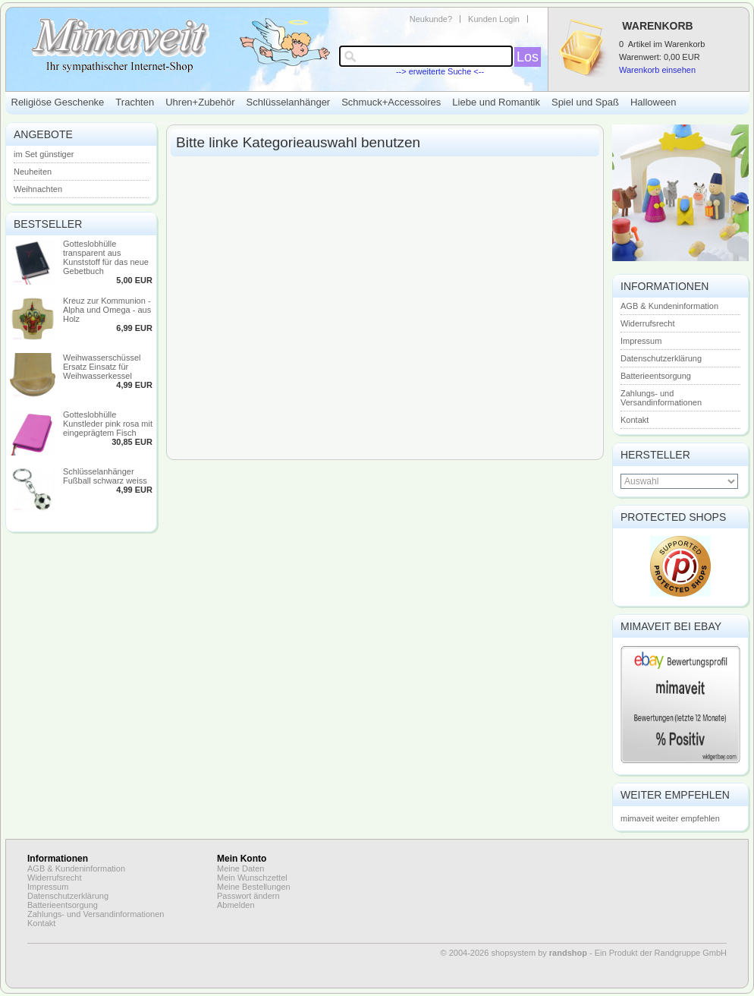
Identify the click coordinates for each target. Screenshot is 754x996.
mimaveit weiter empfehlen (670, 818)
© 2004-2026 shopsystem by (514, 952)
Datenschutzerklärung (661, 358)
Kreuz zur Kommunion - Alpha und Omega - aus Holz (107, 309)
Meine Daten (240, 868)
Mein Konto (241, 858)
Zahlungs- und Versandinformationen (661, 398)
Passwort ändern (248, 895)
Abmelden (236, 904)
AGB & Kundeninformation (669, 305)
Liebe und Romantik (496, 102)
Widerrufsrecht (647, 323)
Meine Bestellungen (254, 886)
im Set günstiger (44, 154)
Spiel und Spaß (585, 102)
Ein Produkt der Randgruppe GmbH (661, 952)
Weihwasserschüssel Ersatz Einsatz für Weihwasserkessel (102, 366)
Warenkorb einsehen (657, 69)
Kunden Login (494, 19)
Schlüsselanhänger (289, 102)
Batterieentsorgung (655, 375)
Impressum (640, 340)
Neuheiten (33, 171)
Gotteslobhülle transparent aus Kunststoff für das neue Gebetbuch (106, 257)
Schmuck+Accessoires (391, 102)
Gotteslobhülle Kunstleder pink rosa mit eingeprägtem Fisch (107, 423)
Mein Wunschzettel (252, 877)
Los (528, 57)
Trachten (134, 102)
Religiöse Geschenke (58, 102)
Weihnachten (38, 189)
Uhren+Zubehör (199, 102)
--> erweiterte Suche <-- (440, 71)
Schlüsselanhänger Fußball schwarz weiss (105, 476)
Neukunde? (431, 19)
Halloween (653, 102)
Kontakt (634, 419)
